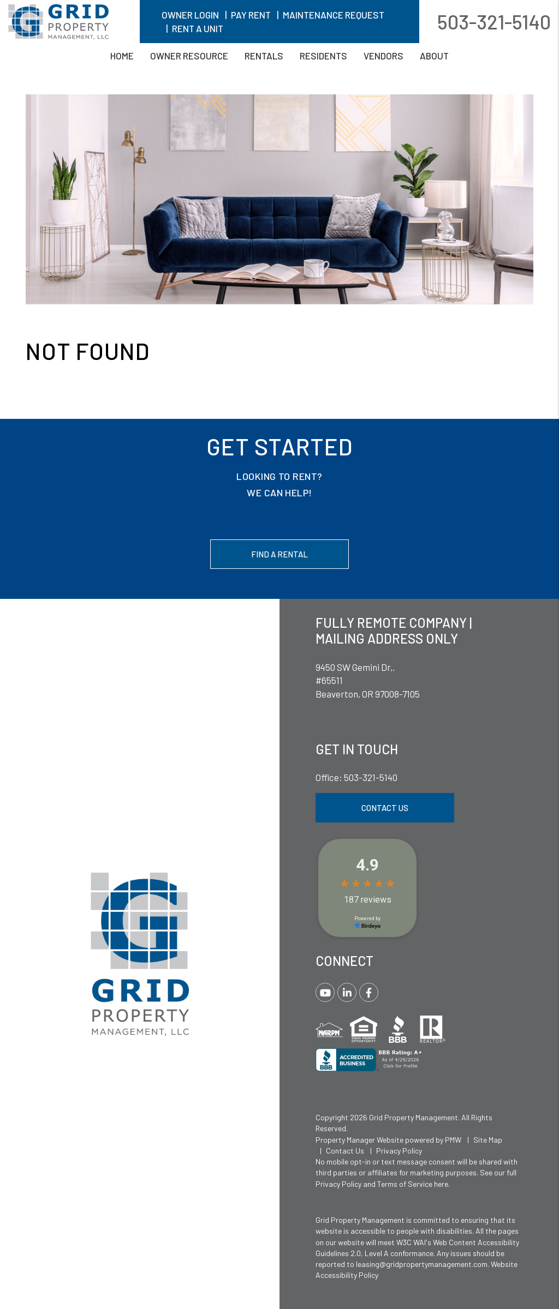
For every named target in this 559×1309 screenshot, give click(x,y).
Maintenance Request (333, 14)
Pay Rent (251, 14)
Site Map (487, 1139)
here (441, 1183)
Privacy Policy (399, 1150)
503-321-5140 (494, 21)
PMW (453, 1139)
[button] (325, 992)
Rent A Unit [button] (197, 28)
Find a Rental (279, 554)
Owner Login (190, 14)
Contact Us (384, 808)
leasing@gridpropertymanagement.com (421, 1264)
